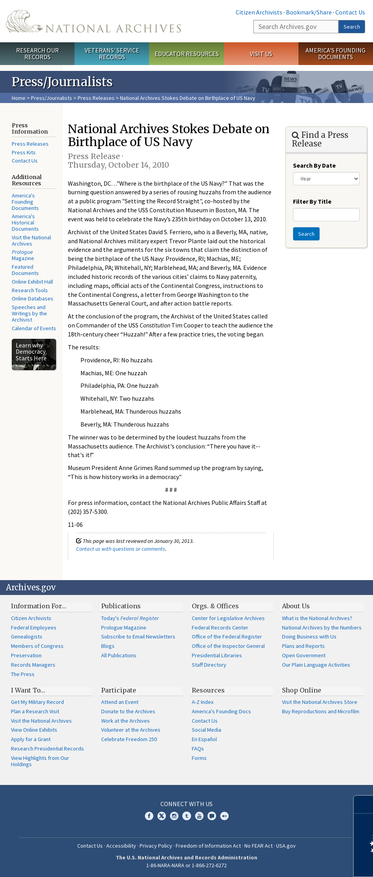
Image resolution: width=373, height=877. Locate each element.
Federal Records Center (220, 627)
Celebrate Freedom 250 (129, 739)
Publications (121, 606)
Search (352, 26)
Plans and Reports (303, 645)
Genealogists (26, 636)
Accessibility (121, 845)
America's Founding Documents (336, 53)
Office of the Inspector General (228, 645)
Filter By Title (312, 201)
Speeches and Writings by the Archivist (29, 313)
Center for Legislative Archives (228, 618)
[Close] (364, 804)
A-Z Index (202, 701)
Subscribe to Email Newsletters (138, 636)
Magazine (23, 255)
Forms (199, 757)
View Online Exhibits (34, 729)
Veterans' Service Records (112, 53)
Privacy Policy (156, 845)
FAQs (198, 748)
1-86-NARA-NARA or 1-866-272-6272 (186, 865)
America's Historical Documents (25, 222)
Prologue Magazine (123, 627)
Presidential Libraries (217, 655)
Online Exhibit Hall (32, 281)
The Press (23, 674)
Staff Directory (209, 664)
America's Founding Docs (221, 711)
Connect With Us (186, 804)
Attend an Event (119, 701)
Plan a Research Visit (35, 711)
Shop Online (301, 690)
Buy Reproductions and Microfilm (320, 711)
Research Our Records (37, 53)
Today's (130, 618)
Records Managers (33, 664)
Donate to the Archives (128, 711)
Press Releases (96, 97)
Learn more (303, 862)
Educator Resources (187, 54)
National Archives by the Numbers (322, 627)
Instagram (174, 816)
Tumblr (186, 816)
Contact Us (350, 12)
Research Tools (30, 290)
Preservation (26, 655)
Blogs (108, 645)
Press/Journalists (51, 97)
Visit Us (261, 54)
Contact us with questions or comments (120, 548)
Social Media (206, 729)
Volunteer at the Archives (130, 729)
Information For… (38, 606)
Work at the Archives (125, 720)
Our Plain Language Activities (316, 664)
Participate (118, 690)
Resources (208, 690)
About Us (296, 606)
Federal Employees (33, 627)
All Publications (118, 655)
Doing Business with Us (309, 636)
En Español (204, 739)
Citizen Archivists (259, 12)
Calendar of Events (34, 328)
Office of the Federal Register (227, 636)
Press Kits (24, 152)
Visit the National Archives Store (319, 701)
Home (18, 97)
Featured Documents (25, 270)
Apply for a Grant (31, 739)
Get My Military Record (37, 701)
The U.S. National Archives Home (93, 21)
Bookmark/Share (309, 12)
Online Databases (32, 298)
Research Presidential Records (47, 748)
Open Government (304, 655)
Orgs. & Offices (215, 606)
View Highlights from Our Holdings (40, 761)
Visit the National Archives (31, 240)
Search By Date (314, 165)
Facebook (149, 816)
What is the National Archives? (317, 618)
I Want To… (28, 690)
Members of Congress (37, 645)
